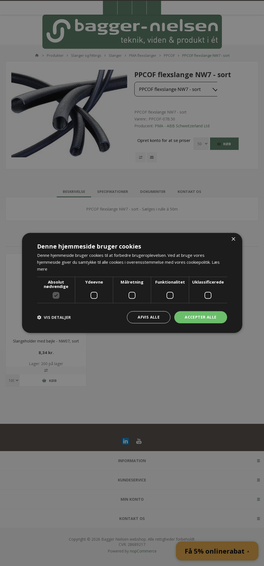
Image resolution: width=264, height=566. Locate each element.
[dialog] (132, 283)
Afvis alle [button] (149, 317)
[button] (54, 317)
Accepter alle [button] (200, 317)
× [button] (233, 239)
